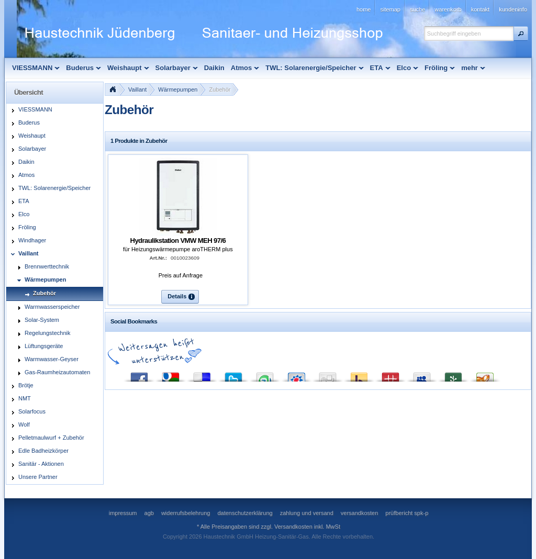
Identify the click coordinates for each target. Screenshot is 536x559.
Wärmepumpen (177, 89)
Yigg (484, 374)
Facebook (139, 374)
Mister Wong (390, 374)
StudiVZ (296, 374)
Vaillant (137, 89)
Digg (327, 374)
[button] (520, 33)
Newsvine (453, 374)
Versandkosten (293, 526)
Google (170, 374)
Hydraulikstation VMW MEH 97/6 (178, 240)
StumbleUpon (265, 374)
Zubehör (219, 89)
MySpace (422, 374)
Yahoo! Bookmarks (359, 374)
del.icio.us (202, 374)
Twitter (233, 374)
